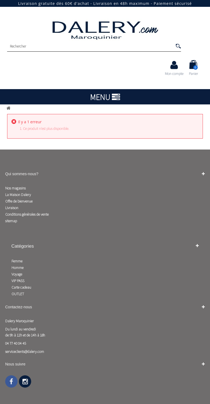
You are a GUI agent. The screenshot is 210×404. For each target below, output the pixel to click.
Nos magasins (15, 188)
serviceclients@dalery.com (24, 351)
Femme (16, 261)
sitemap (11, 220)
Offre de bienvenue (19, 201)
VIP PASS (17, 280)
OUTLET (17, 293)
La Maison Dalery (18, 194)
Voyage (16, 274)
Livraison (11, 207)
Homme (17, 267)
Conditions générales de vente (27, 214)
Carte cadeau (21, 287)
